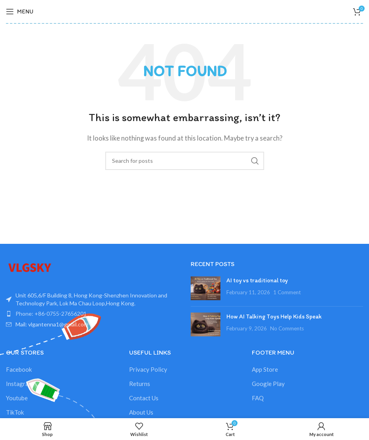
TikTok (15, 412)
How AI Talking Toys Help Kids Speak (274, 316)
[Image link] (30, 266)
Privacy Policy (148, 369)
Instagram (19, 383)
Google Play (268, 383)
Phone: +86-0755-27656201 (51, 313)
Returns (139, 383)
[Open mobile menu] (19, 11)
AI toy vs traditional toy (257, 280)
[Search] (184, 161)
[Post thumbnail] (205, 288)
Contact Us (143, 397)
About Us (141, 412)
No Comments (287, 328)
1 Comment (287, 292)
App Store (265, 369)
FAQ (258, 397)
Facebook (19, 369)
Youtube (17, 397)
